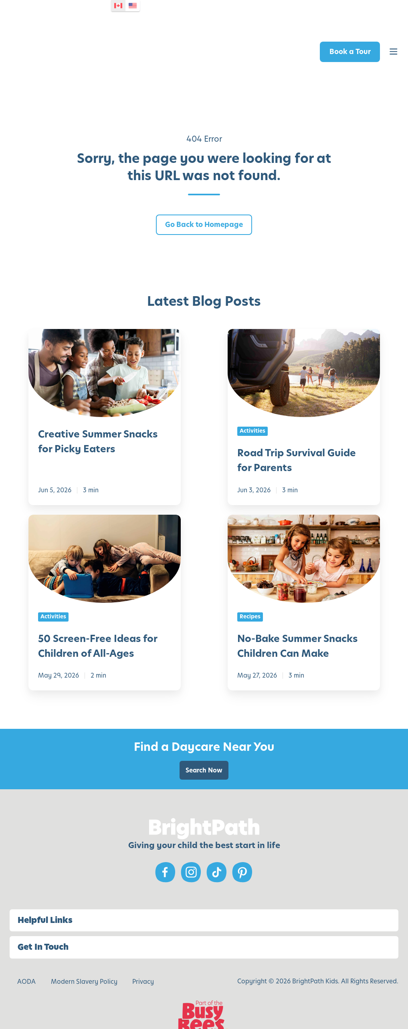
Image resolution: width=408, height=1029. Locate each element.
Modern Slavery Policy (84, 955)
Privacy (143, 955)
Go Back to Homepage (204, 198)
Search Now (204, 744)
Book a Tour (350, 38)
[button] (393, 39)
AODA (26, 955)
